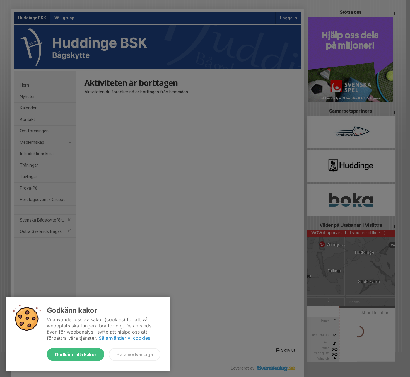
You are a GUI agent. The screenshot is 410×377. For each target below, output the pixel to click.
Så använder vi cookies (124, 338)
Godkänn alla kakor (75, 354)
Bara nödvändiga (135, 354)
